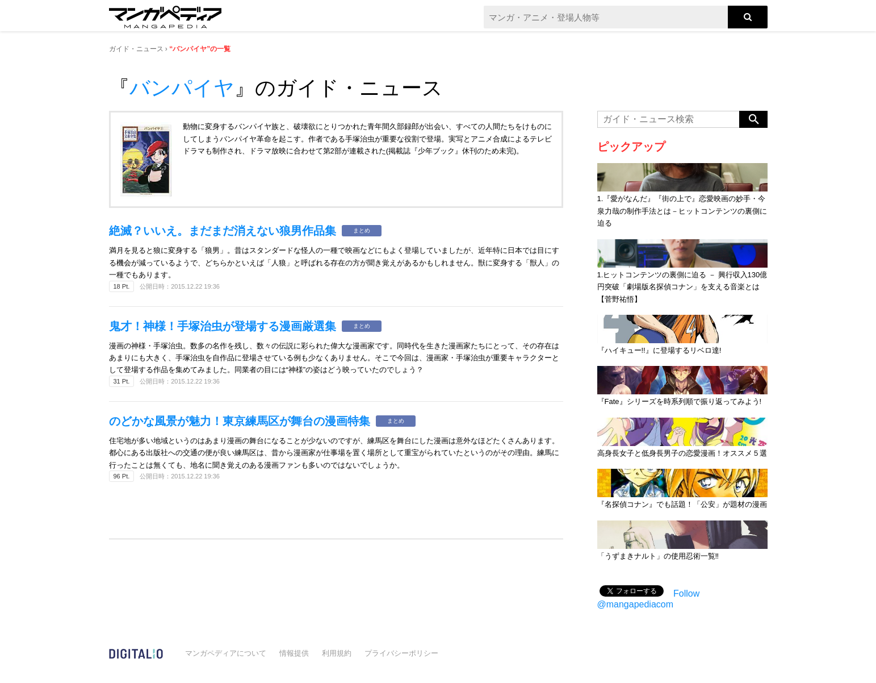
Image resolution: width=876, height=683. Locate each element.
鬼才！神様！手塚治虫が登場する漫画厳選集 (222, 326)
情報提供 (294, 653)
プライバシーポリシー (401, 653)
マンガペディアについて (225, 653)
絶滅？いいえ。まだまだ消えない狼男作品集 (222, 230)
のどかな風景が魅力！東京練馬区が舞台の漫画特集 (239, 421)
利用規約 (336, 653)
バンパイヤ (181, 87)
